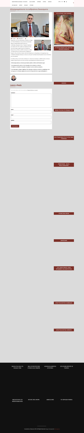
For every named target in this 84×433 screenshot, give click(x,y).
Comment (13, 92)
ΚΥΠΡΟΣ (44, 1)
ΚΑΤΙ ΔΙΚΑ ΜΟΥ (14, 5)
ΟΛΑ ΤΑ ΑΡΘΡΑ (32, 1)
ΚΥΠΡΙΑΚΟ (39, 1)
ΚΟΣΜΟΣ (50, 1)
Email (12, 114)
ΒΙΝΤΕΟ (20, 5)
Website (12, 120)
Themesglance (57, 429)
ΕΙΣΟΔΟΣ (26, 5)
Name (12, 109)
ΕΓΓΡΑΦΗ (31, 5)
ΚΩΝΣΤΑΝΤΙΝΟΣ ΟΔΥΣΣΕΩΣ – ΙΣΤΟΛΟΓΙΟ (19, 1)
